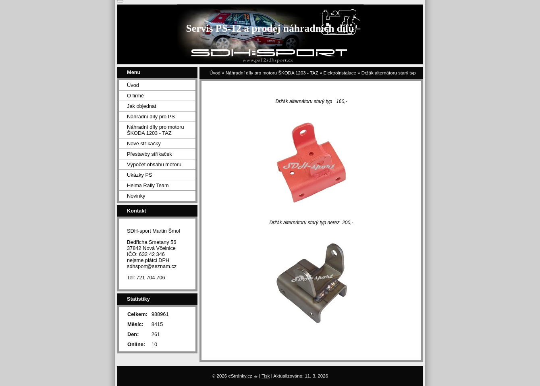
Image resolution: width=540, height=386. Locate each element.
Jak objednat (141, 106)
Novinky (136, 196)
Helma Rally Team (148, 185)
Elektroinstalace (340, 72)
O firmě (135, 96)
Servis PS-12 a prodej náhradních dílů (270, 28)
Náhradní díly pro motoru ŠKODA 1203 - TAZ (272, 72)
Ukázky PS (139, 175)
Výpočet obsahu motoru (154, 164)
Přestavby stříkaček (149, 154)
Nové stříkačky (144, 143)
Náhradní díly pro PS (151, 117)
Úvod (215, 72)
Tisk (266, 376)
